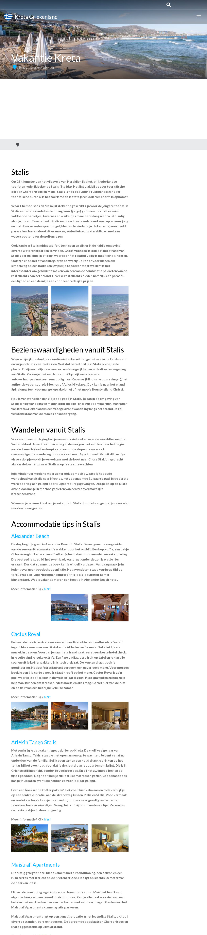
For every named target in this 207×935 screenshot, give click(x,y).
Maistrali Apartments (35, 864)
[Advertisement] (103, 109)
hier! (47, 589)
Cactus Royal (25, 634)
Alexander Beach (30, 536)
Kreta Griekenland (31, 17)
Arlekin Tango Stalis (33, 742)
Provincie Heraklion (36, 67)
